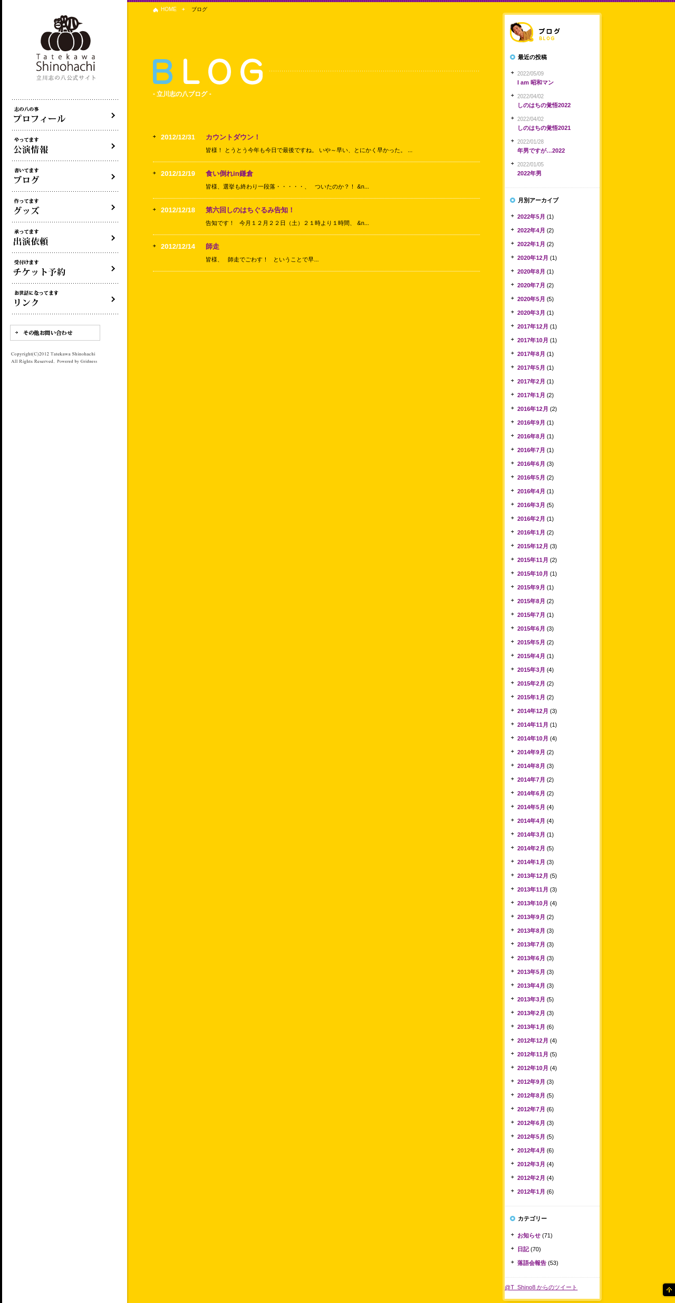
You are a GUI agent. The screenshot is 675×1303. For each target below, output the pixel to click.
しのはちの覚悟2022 (544, 105)
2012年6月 (531, 1123)
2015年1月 (531, 697)
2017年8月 (531, 354)
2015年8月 (531, 601)
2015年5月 (531, 642)
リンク (65, 299)
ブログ (65, 176)
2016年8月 (531, 436)
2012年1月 (531, 1191)
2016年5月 (531, 477)
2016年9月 (531, 422)
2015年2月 (531, 683)
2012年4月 (531, 1150)
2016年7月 (531, 450)
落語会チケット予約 (65, 268)
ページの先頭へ (668, 1290)
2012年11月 (532, 1054)
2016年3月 (531, 505)
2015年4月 (531, 656)
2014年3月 (531, 834)
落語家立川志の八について (65, 115)
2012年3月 (531, 1164)
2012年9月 (531, 1082)
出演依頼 (65, 237)
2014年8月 (531, 766)
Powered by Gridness (77, 362)
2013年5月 (531, 972)
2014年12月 (532, 711)
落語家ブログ (552, 32)
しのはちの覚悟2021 (544, 128)
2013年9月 (531, 917)
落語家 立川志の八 (66, 48)
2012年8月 (531, 1095)
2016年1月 (531, 532)
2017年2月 (531, 381)
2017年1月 (531, 395)
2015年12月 (532, 546)
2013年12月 (532, 876)
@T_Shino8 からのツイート (541, 1287)
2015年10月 (532, 573)
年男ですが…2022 (541, 150)
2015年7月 (531, 615)
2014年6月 (531, 793)
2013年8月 (531, 930)
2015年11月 (532, 560)
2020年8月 (531, 271)
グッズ (65, 207)
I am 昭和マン (535, 82)
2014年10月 (532, 738)
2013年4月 (531, 985)
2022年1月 (531, 244)
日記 (523, 1249)
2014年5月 (531, 807)
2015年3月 (531, 670)
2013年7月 (531, 944)
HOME (169, 9)
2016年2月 (531, 518)
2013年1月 (531, 1027)
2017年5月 (531, 367)
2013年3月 (531, 999)
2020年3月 (531, 313)
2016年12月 (532, 409)
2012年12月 (532, 1040)
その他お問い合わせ (55, 333)
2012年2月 (531, 1178)
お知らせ (529, 1235)
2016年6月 (531, 464)
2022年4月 (531, 230)
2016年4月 (531, 491)
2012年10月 (532, 1068)
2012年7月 (531, 1109)
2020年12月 (532, 258)
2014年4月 (531, 821)
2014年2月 (531, 848)
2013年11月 (532, 889)
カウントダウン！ (233, 137)
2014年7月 (531, 779)
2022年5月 (531, 216)
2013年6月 (531, 958)
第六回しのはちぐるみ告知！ (250, 210)
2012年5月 (531, 1136)
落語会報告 (531, 1263)
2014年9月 (531, 752)
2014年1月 (531, 862)
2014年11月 (532, 724)
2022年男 (529, 173)
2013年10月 (532, 903)
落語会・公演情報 (65, 145)
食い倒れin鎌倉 (229, 173)
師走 (212, 246)
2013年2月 (531, 1013)
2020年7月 (531, 285)
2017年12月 (532, 326)
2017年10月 (532, 340)
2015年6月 (531, 628)
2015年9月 (531, 587)
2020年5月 (531, 299)
